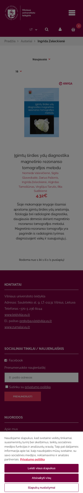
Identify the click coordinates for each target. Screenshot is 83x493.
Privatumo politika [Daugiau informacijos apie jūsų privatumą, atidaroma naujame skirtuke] (32, 459)
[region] (41, 462)
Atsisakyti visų (41, 478)
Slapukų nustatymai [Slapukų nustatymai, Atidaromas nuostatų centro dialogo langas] (41, 487)
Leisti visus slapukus (42, 468)
